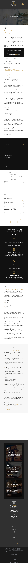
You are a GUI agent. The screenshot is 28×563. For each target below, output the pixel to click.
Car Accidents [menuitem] (6, 144)
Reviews (14, 534)
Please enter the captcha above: (10, 209)
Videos (14, 537)
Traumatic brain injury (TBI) (10, 69)
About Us (14, 526)
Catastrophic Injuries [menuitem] (8, 146)
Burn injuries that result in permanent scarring (13, 73)
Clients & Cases (14, 529)
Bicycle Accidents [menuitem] (7, 148)
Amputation (7, 74)
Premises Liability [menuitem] (7, 157)
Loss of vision (7, 75)
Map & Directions (14, 520)
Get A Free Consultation (14, 19)
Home (14, 524)
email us (15, 401)
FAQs (14, 531)
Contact (14, 539)
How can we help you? (8, 202)
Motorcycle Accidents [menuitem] (8, 153)
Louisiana (16, 404)
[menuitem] (14, 556)
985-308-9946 (14, 511)
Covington (9, 405)
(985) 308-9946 (10, 401)
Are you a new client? (8, 198)
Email (5, 194)
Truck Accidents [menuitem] (7, 161)
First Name (6, 181)
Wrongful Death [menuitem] (7, 166)
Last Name (6, 185)
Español (14, 532)
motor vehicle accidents (17, 34)
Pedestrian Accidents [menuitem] (8, 155)
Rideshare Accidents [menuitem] (7, 159)
